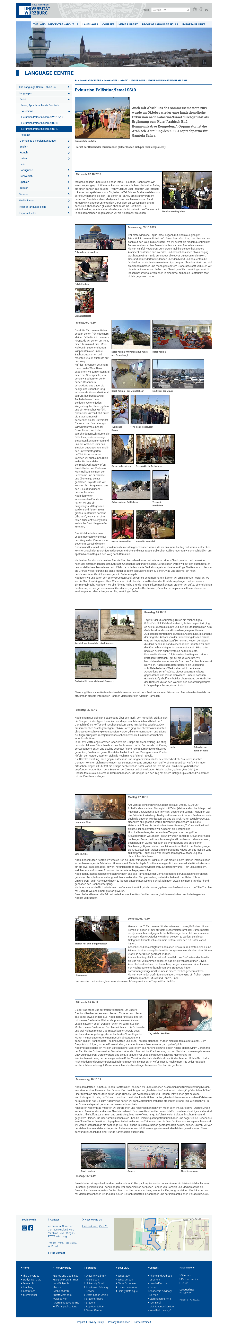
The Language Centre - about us (55, 24)
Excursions (26, 111)
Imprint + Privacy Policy (90, 1322)
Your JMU (122, 1268)
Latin (22, 164)
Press (152, 1287)
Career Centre (93, 1310)
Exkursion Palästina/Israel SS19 (39, 128)
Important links (193, 24)
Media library (128, 24)
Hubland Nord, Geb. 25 (95, 1226)
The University (30, 1276)
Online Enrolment (127, 1287)
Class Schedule (126, 1283)
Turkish (24, 187)
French (24, 152)
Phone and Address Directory (160, 1278)
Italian (23, 158)
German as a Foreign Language (38, 140)
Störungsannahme (159, 1299)
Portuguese (26, 170)
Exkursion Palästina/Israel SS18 (39, 122)
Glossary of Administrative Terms (66, 1301)
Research (27, 1283)
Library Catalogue (127, 1291)
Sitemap (185, 1275)
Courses (108, 24)
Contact (54, 1219)
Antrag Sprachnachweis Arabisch (39, 105)
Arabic (23, 99)
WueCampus (124, 1280)
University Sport (94, 1283)
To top (183, 1283)
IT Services (91, 1280)
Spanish (24, 181)
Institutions (28, 1291)
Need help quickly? (159, 1310)
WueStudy (123, 1276)
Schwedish (26, 176)
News (57, 1287)
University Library (95, 1276)
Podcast (25, 134)
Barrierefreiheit (142, 1322)
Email (54, 1246)
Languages (90, 24)
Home (25, 1268)
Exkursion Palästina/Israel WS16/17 (42, 117)
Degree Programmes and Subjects (66, 1282)
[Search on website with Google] (170, 10)
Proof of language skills (160, 24)
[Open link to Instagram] (25, 1228)
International (29, 1295)
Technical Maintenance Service (161, 1305)
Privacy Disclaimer (119, 1322)
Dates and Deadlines (65, 1276)
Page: (182, 1299)
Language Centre (49, 73)
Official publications (65, 1307)
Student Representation (94, 1305)
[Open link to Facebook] (31, 1228)
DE (206, 9)
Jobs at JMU (61, 1291)
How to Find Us (93, 1219)
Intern (145, 9)
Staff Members (62, 1295)
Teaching (27, 1287)
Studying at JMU (31, 1280)
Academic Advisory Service (96, 1289)
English (24, 146)
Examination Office (96, 1295)
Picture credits (188, 1279)
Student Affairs (93, 1299)
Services (90, 1268)
